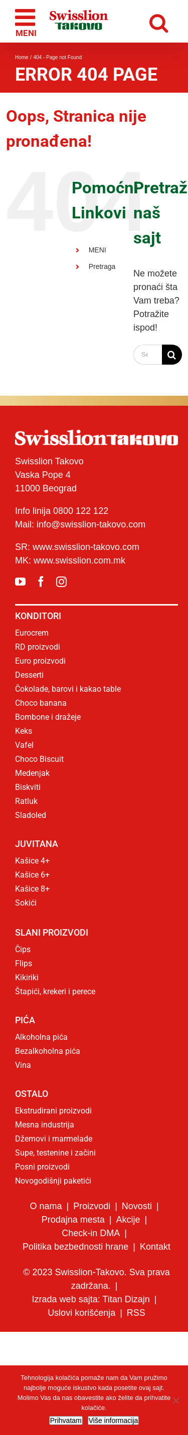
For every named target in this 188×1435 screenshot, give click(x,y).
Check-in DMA (91, 1233)
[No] (175, 1400)
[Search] (172, 355)
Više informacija (113, 1420)
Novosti (137, 1206)
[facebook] (41, 582)
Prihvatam (66, 1420)
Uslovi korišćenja (81, 1313)
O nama (46, 1206)
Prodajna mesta (73, 1220)
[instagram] (61, 582)
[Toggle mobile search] (161, 21)
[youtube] (20, 582)
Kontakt (155, 1247)
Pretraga (102, 266)
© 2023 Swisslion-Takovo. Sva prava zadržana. (96, 1279)
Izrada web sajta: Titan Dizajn (91, 1299)
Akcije (128, 1220)
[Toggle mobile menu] (27, 22)
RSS (136, 1313)
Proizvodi (91, 1206)
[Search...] (147, 355)
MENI (97, 250)
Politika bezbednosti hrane (75, 1247)
